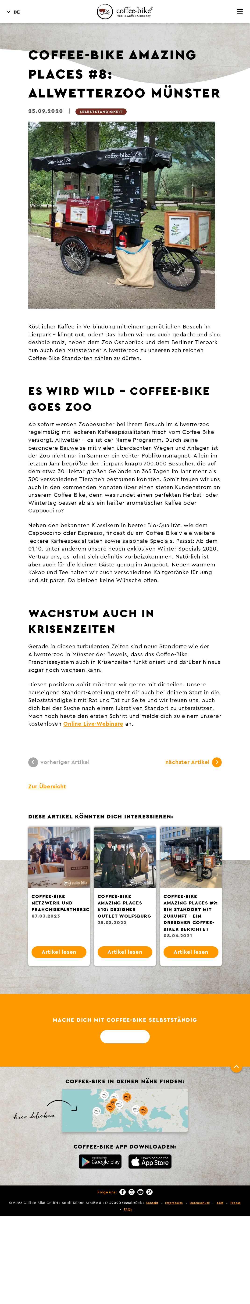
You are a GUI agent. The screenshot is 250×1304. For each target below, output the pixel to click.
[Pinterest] (149, 1192)
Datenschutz (200, 1203)
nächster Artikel (193, 762)
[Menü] (240, 12)
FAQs (128, 1209)
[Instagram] (132, 1192)
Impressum (174, 1203)
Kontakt (152, 1203)
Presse (235, 1203)
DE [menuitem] (17, 12)
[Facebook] (122, 1192)
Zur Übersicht (47, 786)
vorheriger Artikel (59, 762)
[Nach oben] (236, 1067)
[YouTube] (140, 1192)
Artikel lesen (59, 952)
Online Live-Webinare (93, 724)
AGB (220, 1203)
